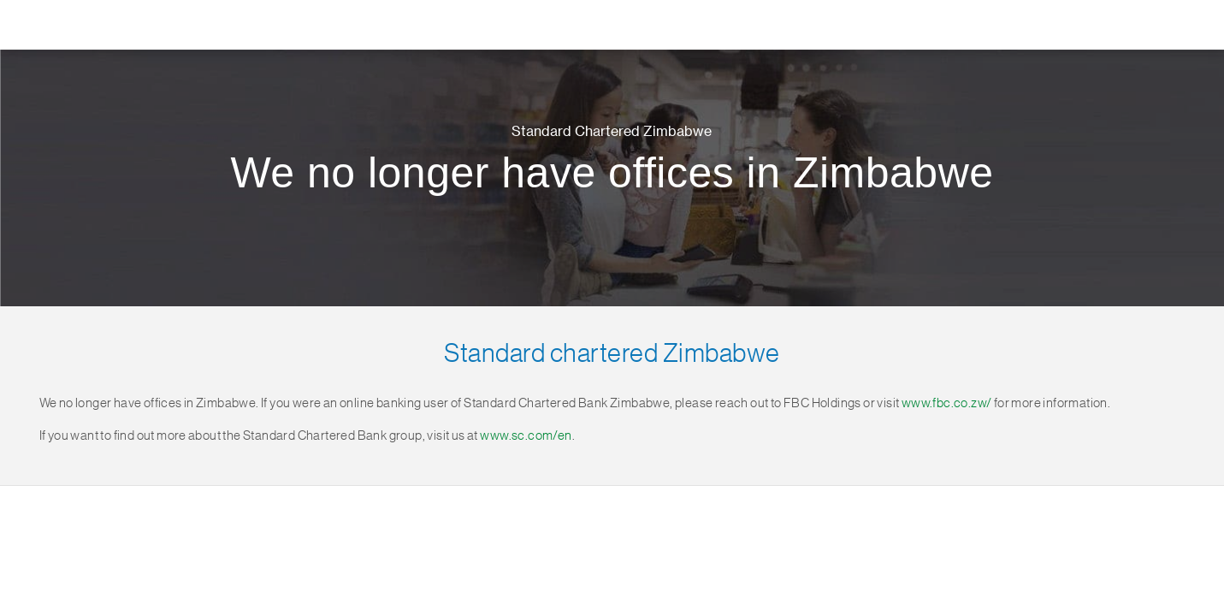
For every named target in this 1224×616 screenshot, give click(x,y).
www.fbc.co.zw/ (947, 403)
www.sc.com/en (525, 435)
